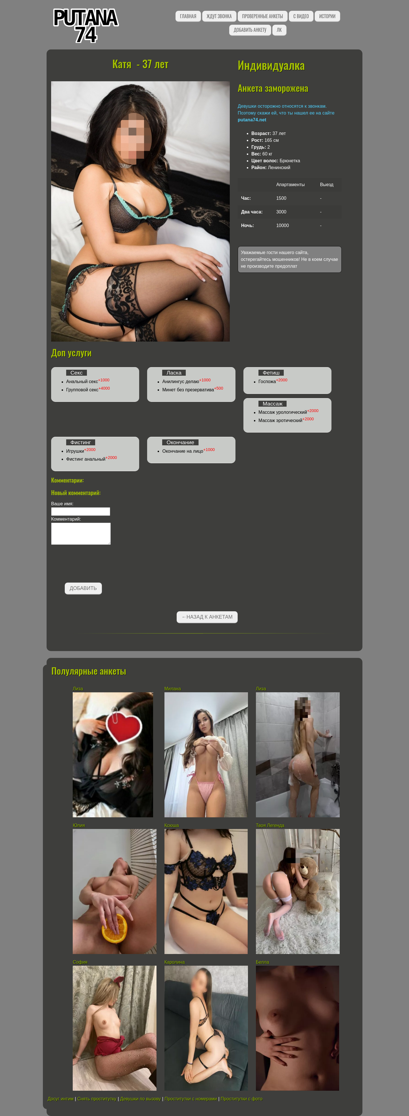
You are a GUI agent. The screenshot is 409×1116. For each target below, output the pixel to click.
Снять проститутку (96, 1098)
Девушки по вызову (140, 1098)
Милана (172, 688)
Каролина (174, 962)
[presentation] (94, 565)
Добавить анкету (250, 29)
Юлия (79, 825)
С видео (301, 16)
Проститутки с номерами (190, 1098)
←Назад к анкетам (207, 617)
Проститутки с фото (241, 1098)
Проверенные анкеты (262, 16)
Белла (262, 962)
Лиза (78, 688)
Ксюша (171, 825)
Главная (188, 16)
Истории (327, 16)
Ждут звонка (219, 16)
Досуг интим (61, 1098)
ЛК (279, 29)
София (80, 962)
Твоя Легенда (270, 825)
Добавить (83, 588)
